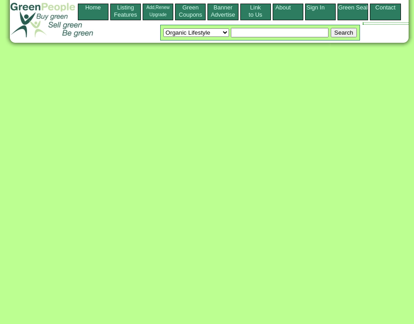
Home (93, 11)
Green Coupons (190, 11)
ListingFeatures (125, 11)
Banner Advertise (223, 11)
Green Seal (353, 7)
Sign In (320, 7)
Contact (385, 11)
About (288, 7)
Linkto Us (255, 11)
